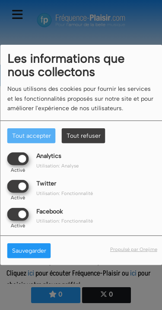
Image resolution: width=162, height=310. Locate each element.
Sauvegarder (29, 250)
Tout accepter (31, 136)
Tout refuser (84, 136)
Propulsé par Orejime (133, 249)
